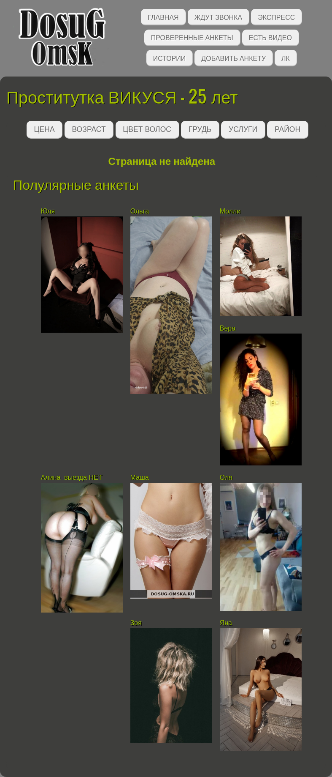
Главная (163, 17)
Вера (227, 328)
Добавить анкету (233, 58)
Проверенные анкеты (192, 37)
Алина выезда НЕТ (72, 477)
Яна (226, 623)
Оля (226, 477)
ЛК (285, 58)
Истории (169, 58)
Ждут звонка (218, 17)
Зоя (137, 623)
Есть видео (270, 37)
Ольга (139, 211)
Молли (230, 211)
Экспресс (276, 17)
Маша (139, 477)
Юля (48, 211)
